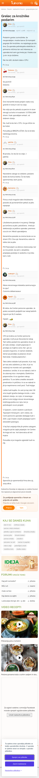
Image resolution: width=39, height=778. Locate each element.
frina (9, 24)
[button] (35, 3)
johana (32, 581)
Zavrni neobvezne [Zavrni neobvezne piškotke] (19, 764)
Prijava (9, 508)
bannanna (11, 188)
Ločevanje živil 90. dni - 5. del (13, 601)
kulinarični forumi (19, 9)
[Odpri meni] (3, 3)
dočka (32, 601)
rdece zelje (7, 546)
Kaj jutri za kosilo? (9, 581)
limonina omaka (29, 532)
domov (3, 9)
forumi (9, 9)
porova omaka (9, 539)
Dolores (11, 70)
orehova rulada (19, 525)
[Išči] (32, 3)
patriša (10, 142)
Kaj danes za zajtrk (9, 596)
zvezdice (20, 539)
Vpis (21, 508)
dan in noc (7, 525)
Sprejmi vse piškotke (19, 757)
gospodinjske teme (32, 9)
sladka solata (21, 549)
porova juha (8, 535)
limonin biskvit (20, 535)
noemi (32, 586)
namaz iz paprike (24, 542)
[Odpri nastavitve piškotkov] (13, 770)
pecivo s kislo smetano (11, 528)
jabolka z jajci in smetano (12, 532)
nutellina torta (8, 549)
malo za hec (6, 591)
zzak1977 (11, 274)
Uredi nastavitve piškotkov (19, 715)
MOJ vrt (5, 586)
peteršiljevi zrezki (20, 546)
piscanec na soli (9, 542)
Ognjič (10, 297)
